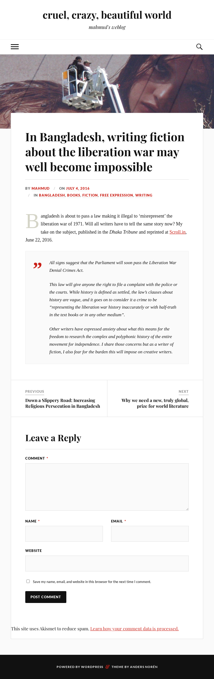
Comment (36, 458)
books (73, 195)
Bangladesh (52, 195)
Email (118, 521)
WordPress (92, 667)
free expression (116, 195)
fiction (90, 195)
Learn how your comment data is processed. (134, 628)
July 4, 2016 (78, 188)
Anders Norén (144, 667)
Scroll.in (178, 232)
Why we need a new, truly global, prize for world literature (155, 403)
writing (143, 195)
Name (32, 521)
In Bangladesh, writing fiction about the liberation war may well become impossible (105, 151)
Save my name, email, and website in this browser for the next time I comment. (92, 582)
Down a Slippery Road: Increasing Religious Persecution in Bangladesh (62, 403)
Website (33, 551)
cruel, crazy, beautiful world (107, 14)
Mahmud (41, 188)
